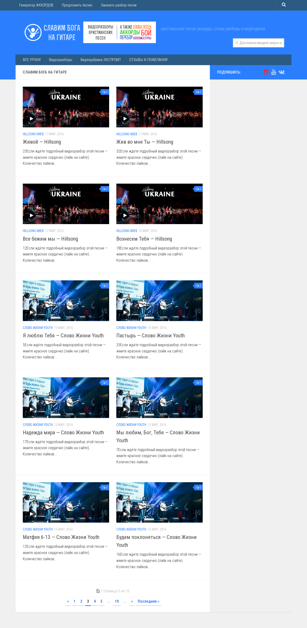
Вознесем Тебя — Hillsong (144, 240)
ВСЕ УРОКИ (31, 60)
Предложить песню (75, 6)
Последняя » (148, 602)
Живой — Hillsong (42, 143)
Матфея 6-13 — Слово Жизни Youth (61, 539)
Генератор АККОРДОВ (35, 6)
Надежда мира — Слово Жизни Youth (63, 434)
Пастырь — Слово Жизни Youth (150, 337)
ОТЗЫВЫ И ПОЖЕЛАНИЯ (144, 60)
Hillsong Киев (33, 135)
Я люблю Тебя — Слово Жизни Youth (63, 337)
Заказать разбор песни (117, 6)
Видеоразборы (58, 60)
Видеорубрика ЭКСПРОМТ (97, 60)
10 (117, 602)
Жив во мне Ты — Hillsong (144, 143)
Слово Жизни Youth (38, 329)
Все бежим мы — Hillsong (50, 240)
